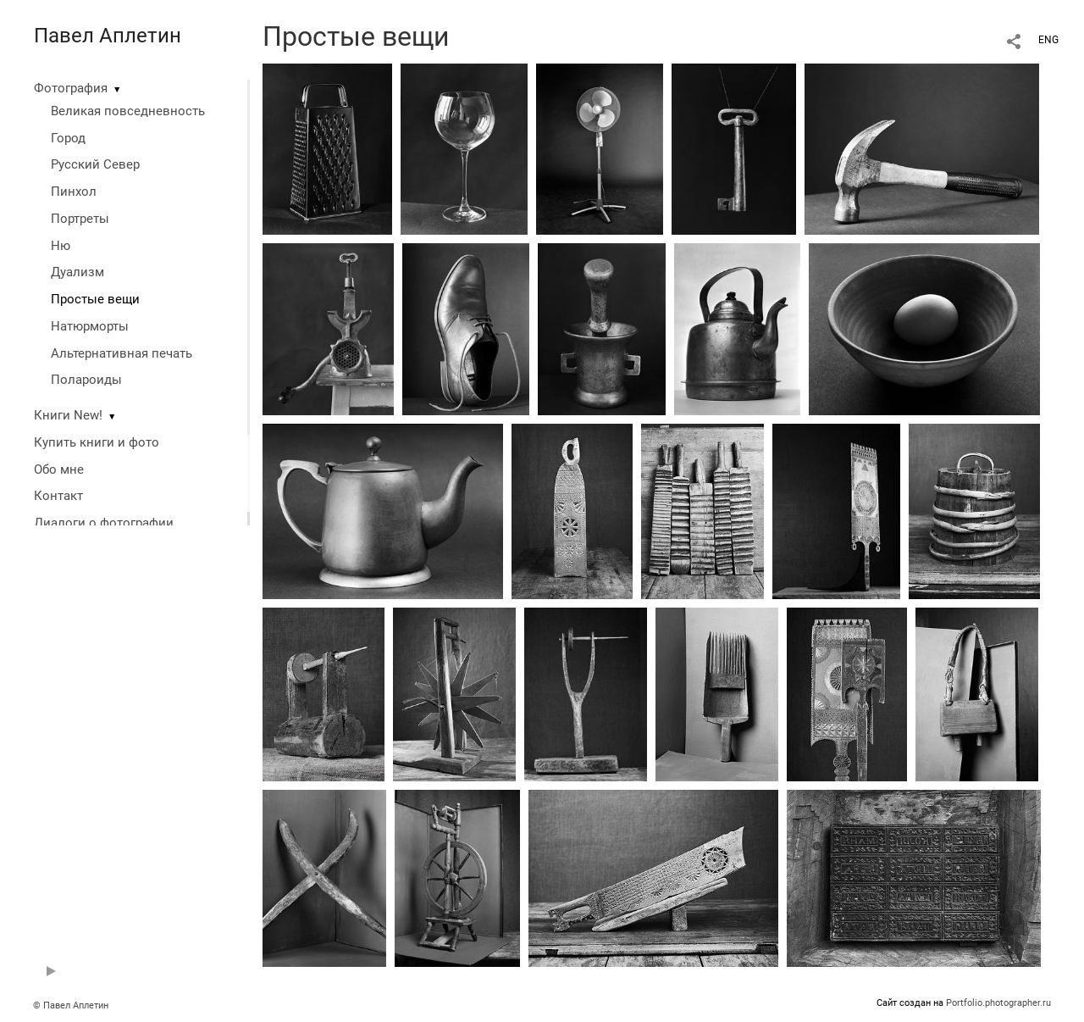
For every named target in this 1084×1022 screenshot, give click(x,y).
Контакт (58, 495)
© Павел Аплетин (70, 1005)
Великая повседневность (128, 111)
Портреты (80, 218)
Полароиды (86, 379)
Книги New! (68, 415)
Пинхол (74, 191)
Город (68, 138)
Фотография (71, 88)
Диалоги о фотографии (104, 522)
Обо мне (59, 469)
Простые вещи (95, 299)
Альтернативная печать (121, 353)
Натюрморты (90, 326)
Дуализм (77, 272)
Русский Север (95, 164)
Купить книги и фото (96, 442)
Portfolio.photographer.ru (998, 1002)
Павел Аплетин (107, 35)
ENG (1048, 40)
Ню (60, 245)
